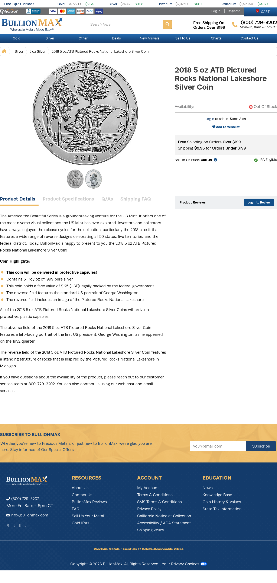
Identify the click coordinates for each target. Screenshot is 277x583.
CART (263, 11)
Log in (209, 119)
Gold (61, 4)
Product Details (17, 199)
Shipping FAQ (135, 199)
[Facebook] (14, 525)
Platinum (165, 4)
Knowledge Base (217, 495)
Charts (216, 38)
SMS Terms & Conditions (159, 502)
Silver (113, 4)
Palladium (229, 4)
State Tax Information (222, 509)
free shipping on (208, 23)
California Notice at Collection (164, 516)
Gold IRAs (80, 523)
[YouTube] (26, 525)
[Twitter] (8, 525)
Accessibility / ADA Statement (164, 523)
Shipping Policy (150, 530)
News (208, 488)
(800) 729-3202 (22, 499)
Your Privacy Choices (184, 564)
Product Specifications (68, 199)
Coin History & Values (222, 502)
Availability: (184, 107)
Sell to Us (182, 38)
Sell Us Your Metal (88, 516)
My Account (148, 488)
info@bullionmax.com (29, 515)
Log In (215, 11)
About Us (80, 488)
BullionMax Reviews (89, 502)
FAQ (75, 509)
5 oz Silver (37, 51)
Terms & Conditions (155, 495)
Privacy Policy (149, 509)
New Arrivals (149, 38)
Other (83, 38)
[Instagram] (20, 525)
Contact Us (249, 38)
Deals (116, 38)
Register (234, 11)
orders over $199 (209, 27)
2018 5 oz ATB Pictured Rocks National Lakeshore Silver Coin (100, 51)
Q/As (107, 199)
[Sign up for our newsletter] (218, 446)
